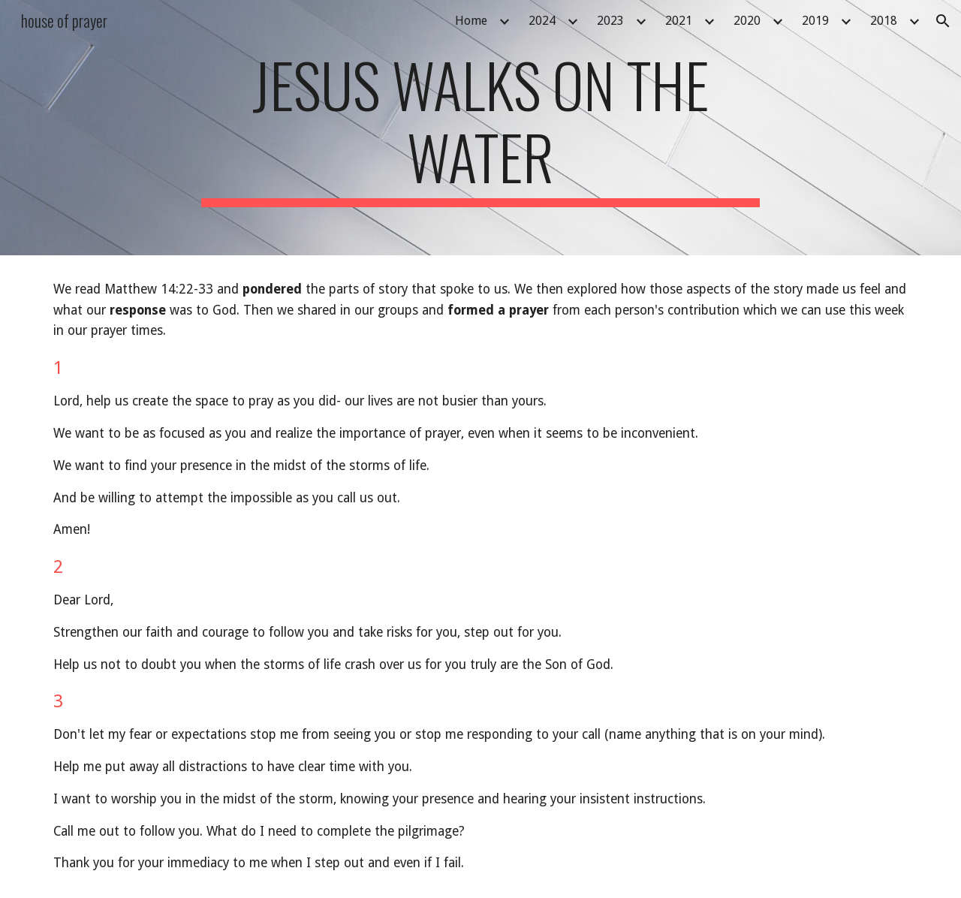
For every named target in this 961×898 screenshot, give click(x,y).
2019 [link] (815, 21)
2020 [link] (747, 21)
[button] (943, 21)
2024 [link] (542, 21)
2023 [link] (610, 21)
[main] (480, 127)
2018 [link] (883, 21)
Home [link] (471, 21)
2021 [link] (678, 21)
